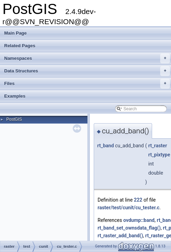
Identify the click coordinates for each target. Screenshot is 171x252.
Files (87, 84)
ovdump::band (139, 220)
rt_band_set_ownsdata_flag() (129, 228)
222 (138, 200)
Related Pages (19, 45)
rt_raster (157, 145)
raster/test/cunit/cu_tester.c (128, 207)
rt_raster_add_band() (120, 235)
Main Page (15, 33)
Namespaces (87, 58)
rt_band (105, 145)
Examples (15, 96)
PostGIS (14, 119)
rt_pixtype (159, 155)
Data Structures (87, 71)
